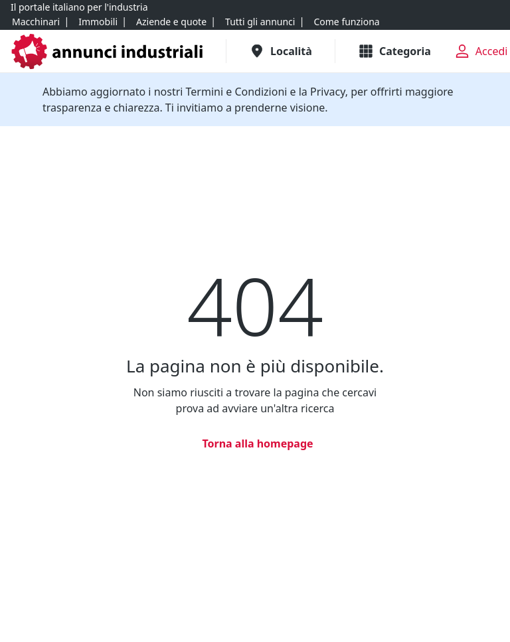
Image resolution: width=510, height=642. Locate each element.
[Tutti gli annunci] (260, 22)
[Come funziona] (346, 22)
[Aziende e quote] (171, 22)
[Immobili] (98, 22)
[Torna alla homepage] (255, 443)
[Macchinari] (36, 22)
